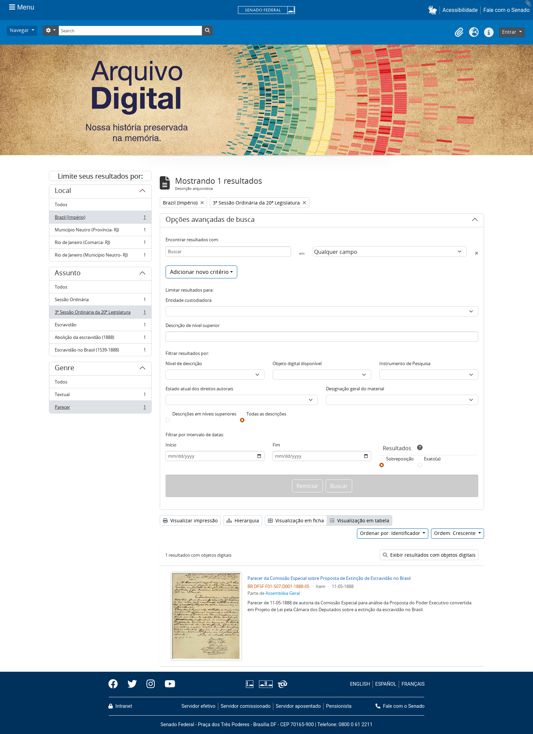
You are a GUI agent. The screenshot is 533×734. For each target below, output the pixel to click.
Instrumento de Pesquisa (404, 363)
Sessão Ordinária (100, 301)
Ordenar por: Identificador (391, 533)
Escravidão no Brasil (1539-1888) (100, 351)
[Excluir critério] (476, 253)
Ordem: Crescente (455, 533)
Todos (61, 204)
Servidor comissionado (246, 706)
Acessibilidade (460, 10)
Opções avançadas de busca (210, 220)
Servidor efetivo (199, 706)
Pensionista (338, 706)
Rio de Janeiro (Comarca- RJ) (100, 244)
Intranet (120, 706)
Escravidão (100, 326)
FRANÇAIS (413, 684)
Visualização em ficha (296, 520)
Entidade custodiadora (188, 300)
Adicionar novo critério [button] (199, 272)
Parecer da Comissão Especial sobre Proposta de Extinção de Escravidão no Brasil (329, 578)
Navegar (20, 30)
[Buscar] (228, 251)
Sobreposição (400, 459)
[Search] (130, 31)
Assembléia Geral (282, 593)
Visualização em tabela (359, 520)
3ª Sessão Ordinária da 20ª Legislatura (100, 314)
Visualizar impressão (190, 520)
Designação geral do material (355, 389)
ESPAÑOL (385, 684)
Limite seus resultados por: (100, 176)
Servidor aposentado (298, 706)
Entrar (510, 32)
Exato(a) (432, 459)
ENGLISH (360, 684)
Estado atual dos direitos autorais (199, 389)
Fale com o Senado (506, 10)
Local (63, 191)
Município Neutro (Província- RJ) (100, 231)
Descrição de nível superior (193, 325)
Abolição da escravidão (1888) (100, 339)
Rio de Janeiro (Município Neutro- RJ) (100, 256)
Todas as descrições (266, 414)
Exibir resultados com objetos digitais (429, 555)
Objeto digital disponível (297, 363)
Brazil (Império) (100, 219)
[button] (434, 10)
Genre (64, 368)
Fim (276, 445)
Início (171, 445)
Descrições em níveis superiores (204, 414)
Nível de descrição (184, 363)
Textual (100, 396)
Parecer (100, 408)
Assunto (68, 274)
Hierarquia (242, 520)
